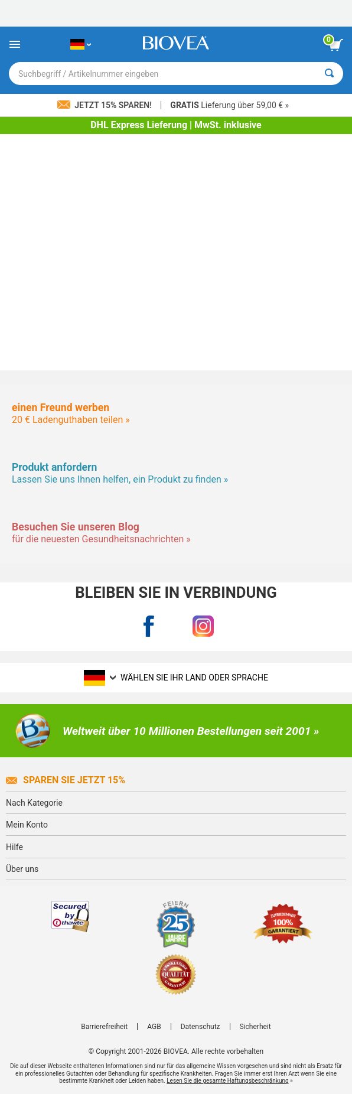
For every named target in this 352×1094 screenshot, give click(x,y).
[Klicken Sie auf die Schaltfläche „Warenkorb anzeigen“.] (336, 45)
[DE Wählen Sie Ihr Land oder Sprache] (80, 44)
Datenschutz (200, 1026)
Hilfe (14, 847)
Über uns (22, 869)
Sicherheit (255, 1026)
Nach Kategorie (34, 803)
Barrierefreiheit (104, 1026)
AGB (154, 1026)
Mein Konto (27, 824)
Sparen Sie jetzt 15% (65, 780)
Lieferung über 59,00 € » (229, 105)
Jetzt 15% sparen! (105, 105)
